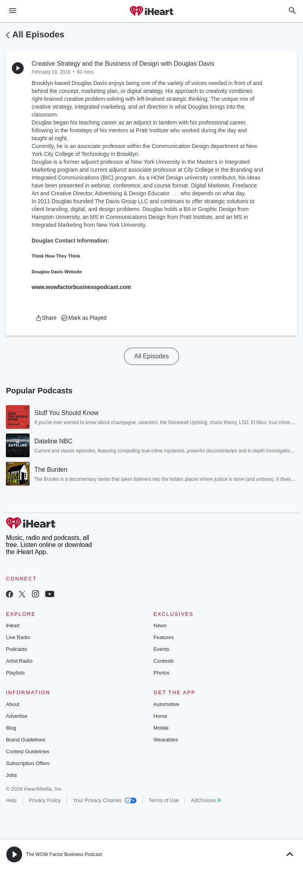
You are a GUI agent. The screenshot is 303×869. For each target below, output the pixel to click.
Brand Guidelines (25, 740)
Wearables (165, 740)
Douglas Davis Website (57, 271)
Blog (11, 728)
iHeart (13, 625)
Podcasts (16, 649)
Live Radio (18, 637)
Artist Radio (19, 661)
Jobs (11, 775)
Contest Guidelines (27, 751)
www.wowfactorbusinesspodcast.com (81, 287)
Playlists (15, 673)
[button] (46, 318)
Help (11, 800)
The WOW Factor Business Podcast (64, 854)
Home (160, 716)
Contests (163, 661)
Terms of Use (164, 800)
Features (163, 637)
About (12, 704)
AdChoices (206, 800)
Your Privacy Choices (105, 800)
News (159, 625)
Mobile (160, 728)
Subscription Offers (27, 763)
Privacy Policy (45, 800)
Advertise (16, 716)
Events (161, 649)
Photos (161, 673)
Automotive (166, 704)
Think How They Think (56, 255)
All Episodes (38, 34)
